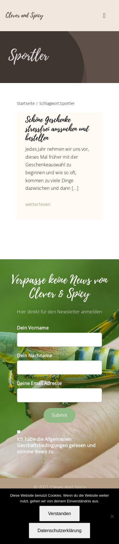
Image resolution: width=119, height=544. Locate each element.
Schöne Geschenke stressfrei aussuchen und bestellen (57, 129)
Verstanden (59, 513)
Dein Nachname (34, 355)
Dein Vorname (33, 328)
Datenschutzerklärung (60, 530)
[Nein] (112, 516)
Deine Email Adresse (39, 383)
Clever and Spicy (24, 15)
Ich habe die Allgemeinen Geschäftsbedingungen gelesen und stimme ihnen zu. (56, 445)
